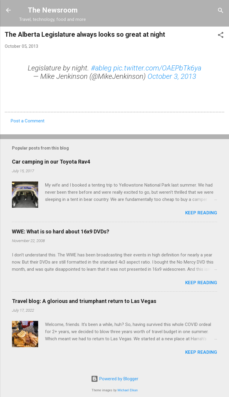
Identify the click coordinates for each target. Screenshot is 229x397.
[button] (220, 35)
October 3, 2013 (172, 76)
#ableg (101, 68)
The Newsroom (53, 10)
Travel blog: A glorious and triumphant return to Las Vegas (84, 301)
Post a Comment (27, 121)
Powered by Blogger (114, 378)
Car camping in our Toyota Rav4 (51, 162)
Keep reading (201, 213)
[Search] (220, 11)
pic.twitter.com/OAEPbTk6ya (157, 68)
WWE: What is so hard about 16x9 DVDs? (60, 231)
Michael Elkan (127, 390)
